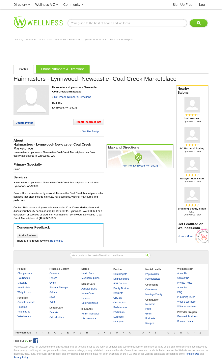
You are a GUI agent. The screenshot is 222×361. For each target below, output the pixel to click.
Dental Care (56, 307)
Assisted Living (89, 288)
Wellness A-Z (45, 5)
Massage (22, 282)
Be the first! (56, 240)
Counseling (151, 284)
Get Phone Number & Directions (72, 96)
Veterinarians (24, 316)
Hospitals (22, 307)
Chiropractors (24, 273)
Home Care (87, 293)
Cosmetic (54, 273)
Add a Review (27, 235)
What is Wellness (186, 301)
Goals (148, 313)
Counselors (151, 289)
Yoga (52, 301)
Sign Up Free (182, 5)
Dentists (53, 312)
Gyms (52, 282)
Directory (20, 5)
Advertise (182, 287)
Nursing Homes (89, 303)
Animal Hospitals (26, 302)
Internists (118, 293)
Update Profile (24, 122)
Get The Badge (90, 131)
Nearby (192, 91)
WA (50, 39)
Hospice (85, 298)
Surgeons (118, 316)
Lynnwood (61, 39)
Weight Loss (24, 292)
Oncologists (119, 302)
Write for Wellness (187, 306)
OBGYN (117, 297)
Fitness (53, 278)
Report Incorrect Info (88, 121)
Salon (42, 39)
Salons (53, 292)
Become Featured (186, 321)
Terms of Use (192, 353)
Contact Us (183, 278)
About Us (182, 273)
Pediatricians (120, 307)
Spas (52, 297)
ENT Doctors (120, 283)
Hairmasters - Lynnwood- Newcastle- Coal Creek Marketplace (101, 39)
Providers (31, 39)
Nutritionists (23, 287)
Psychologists (152, 278)
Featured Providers (187, 316)
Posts (148, 309)
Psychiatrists (152, 274)
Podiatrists (119, 312)
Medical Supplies (90, 278)
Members (150, 304)
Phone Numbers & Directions (62, 69)
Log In (203, 5)
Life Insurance (88, 318)
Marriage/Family (153, 294)
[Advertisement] (86, 52)
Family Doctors (121, 288)
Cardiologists (120, 274)
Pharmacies (23, 311)
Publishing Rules (186, 297)
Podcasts (150, 318)
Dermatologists (121, 278)
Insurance (87, 309)
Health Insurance (90, 313)
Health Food (87, 273)
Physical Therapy (58, 287)
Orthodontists (56, 317)
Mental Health (153, 269)
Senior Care (88, 284)
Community (71, 5)
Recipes (149, 323)
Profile (23, 69)
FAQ (179, 292)
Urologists (118, 321)
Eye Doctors (23, 278)
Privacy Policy (184, 282)
